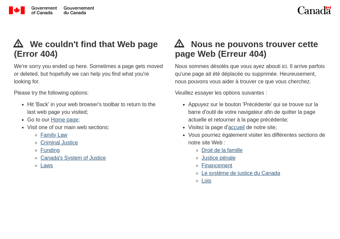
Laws (47, 165)
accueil (236, 127)
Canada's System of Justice (73, 158)
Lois (206, 181)
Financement (217, 165)
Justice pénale (218, 158)
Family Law (54, 135)
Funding (50, 150)
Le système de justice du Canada (241, 173)
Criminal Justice (59, 142)
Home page (64, 119)
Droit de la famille (222, 150)
